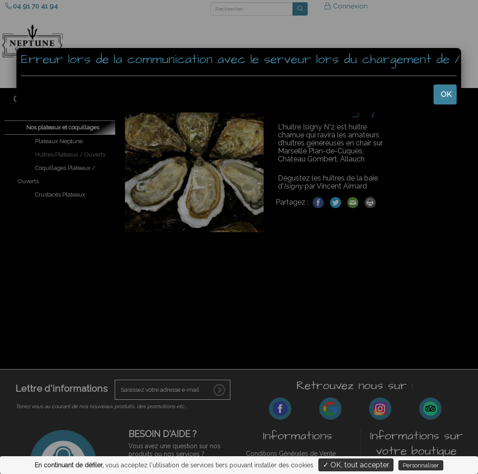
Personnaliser (421, 465)
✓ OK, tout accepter (356, 465)
